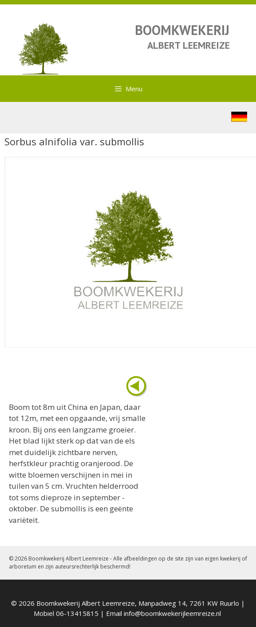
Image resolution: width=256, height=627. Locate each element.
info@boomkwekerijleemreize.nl (172, 613)
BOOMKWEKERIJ (182, 30)
